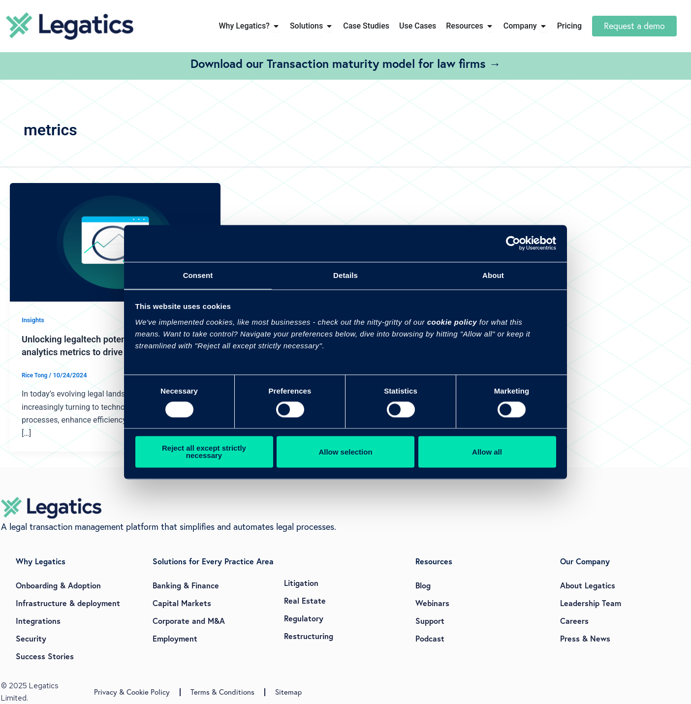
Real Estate (305, 600)
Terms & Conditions (222, 692)
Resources (433, 561)
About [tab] (493, 275)
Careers (574, 620)
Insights (34, 320)
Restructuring (308, 636)
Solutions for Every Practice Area (213, 561)
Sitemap (288, 692)
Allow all (487, 452)
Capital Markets (182, 603)
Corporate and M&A (189, 620)
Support (429, 620)
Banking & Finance (186, 585)
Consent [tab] (198, 275)
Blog (423, 585)
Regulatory (303, 618)
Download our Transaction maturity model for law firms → (345, 63)
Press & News (585, 638)
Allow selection (345, 452)
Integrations (38, 620)
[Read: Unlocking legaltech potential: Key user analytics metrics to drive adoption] (115, 241)
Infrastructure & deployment (68, 603)
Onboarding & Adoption (58, 585)
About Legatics (587, 585)
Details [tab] (345, 275)
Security (31, 638)
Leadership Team (590, 603)
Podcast (429, 638)
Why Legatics (40, 561)
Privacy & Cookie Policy (132, 692)
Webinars (432, 603)
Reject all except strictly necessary (204, 452)
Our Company (585, 561)
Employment (175, 638)
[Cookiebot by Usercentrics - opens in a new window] (513, 242)
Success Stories (45, 656)
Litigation (301, 583)
